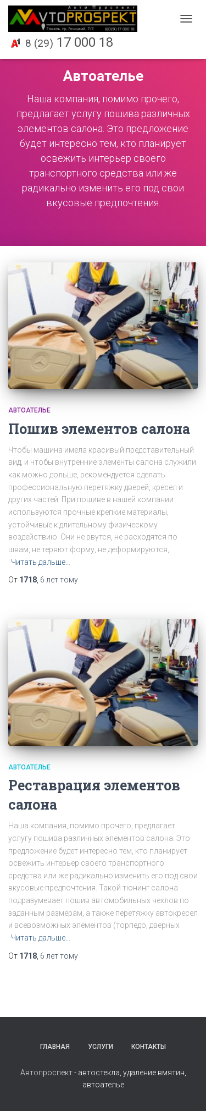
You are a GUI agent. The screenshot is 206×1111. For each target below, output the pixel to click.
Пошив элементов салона (99, 429)
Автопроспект (46, 1072)
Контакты (148, 1046)
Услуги (100, 1046)
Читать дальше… (40, 562)
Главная (55, 1046)
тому (59, 579)
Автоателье (29, 410)
